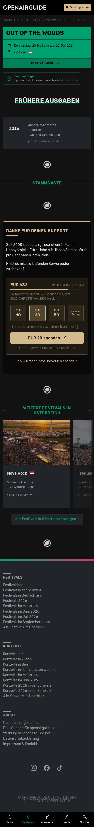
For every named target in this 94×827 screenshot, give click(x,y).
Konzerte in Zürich (17, 659)
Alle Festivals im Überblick (23, 627)
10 (18, 313)
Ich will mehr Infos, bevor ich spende (46, 361)
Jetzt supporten (77, 7)
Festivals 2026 (15, 601)
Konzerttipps (13, 654)
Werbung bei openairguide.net (26, 733)
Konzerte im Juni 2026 (21, 680)
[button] (47, 63)
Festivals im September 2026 (26, 622)
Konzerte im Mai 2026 (20, 675)
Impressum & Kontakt (20, 744)
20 (37, 313)
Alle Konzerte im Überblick (23, 696)
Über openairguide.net (21, 723)
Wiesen (22, 52)
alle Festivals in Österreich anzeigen (45, 519)
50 (56, 313)
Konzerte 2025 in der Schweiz (27, 685)
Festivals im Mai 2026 (20, 606)
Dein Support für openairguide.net (30, 728)
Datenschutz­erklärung (21, 738)
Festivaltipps (13, 585)
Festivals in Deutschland (22, 595)
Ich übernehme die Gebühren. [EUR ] (46, 327)
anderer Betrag (75, 313)
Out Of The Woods (80, 20)
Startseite (12, 20)
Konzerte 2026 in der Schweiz (27, 691)
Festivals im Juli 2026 (20, 617)
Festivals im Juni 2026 (21, 611)
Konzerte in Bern (16, 664)
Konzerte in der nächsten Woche (29, 670)
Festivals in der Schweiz (22, 590)
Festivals (32, 20)
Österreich (53, 20)
